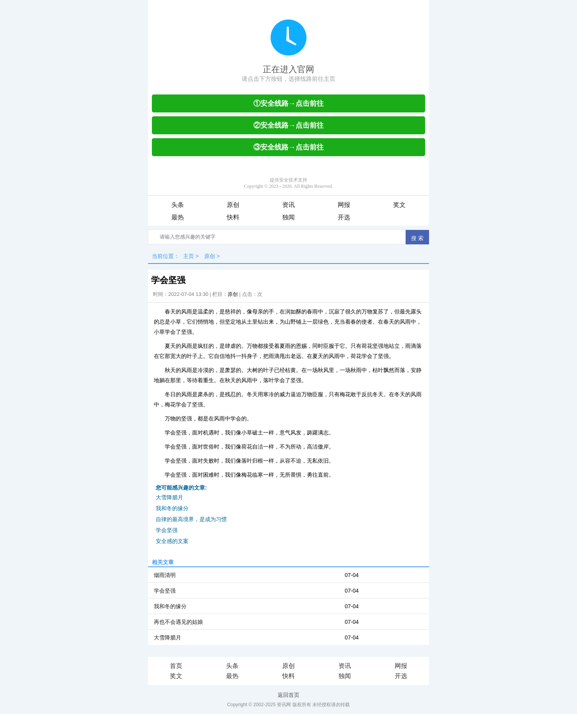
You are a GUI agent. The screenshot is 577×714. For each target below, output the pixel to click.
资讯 (288, 204)
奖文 (399, 204)
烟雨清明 (165, 575)
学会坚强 (167, 530)
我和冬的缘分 (172, 508)
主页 (188, 256)
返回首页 (288, 695)
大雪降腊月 (169, 497)
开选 (344, 217)
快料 (233, 217)
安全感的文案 (172, 541)
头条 (177, 204)
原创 (233, 204)
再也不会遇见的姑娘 (178, 622)
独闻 (288, 217)
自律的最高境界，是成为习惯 (191, 519)
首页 (176, 665)
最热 (177, 217)
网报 (344, 204)
